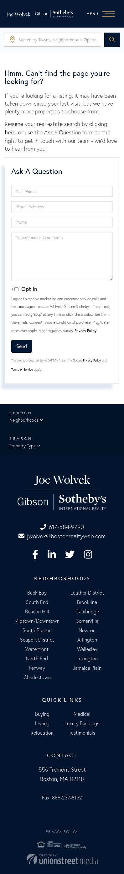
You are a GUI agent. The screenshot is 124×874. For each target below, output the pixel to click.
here (10, 132)
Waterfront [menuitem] (37, 649)
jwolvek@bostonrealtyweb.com (62, 536)
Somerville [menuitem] (87, 621)
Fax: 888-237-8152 (62, 797)
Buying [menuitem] (42, 714)
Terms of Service (22, 369)
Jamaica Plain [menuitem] (87, 668)
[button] (112, 40)
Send (21, 346)
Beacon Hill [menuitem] (37, 611)
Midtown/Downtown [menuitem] (36, 621)
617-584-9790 (62, 527)
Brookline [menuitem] (87, 602)
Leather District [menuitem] (87, 593)
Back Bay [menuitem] (37, 593)
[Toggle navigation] (102, 13)
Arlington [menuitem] (87, 640)
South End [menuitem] (37, 602)
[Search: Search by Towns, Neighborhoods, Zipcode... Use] (52, 40)
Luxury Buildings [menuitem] (82, 723)
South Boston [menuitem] (37, 630)
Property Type (22, 446)
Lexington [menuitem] (87, 658)
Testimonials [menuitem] (82, 733)
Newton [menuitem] (87, 630)
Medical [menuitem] (82, 714)
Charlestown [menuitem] (37, 677)
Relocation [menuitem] (42, 733)
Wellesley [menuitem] (87, 649)
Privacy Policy (85, 330)
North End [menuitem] (37, 658)
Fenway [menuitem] (37, 668)
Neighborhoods (24, 420)
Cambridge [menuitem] (87, 611)
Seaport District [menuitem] (37, 640)
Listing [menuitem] (42, 723)
